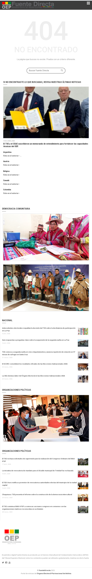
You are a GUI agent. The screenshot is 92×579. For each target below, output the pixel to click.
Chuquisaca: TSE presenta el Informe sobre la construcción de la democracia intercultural (37, 494)
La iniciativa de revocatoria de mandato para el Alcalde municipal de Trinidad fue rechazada (37, 471)
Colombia (7, 189)
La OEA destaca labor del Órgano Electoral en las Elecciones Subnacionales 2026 (33, 376)
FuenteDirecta (45, 570)
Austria (6, 161)
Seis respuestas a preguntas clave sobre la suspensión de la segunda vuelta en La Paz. (36, 340)
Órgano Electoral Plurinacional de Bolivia (54, 573)
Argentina (7, 152)
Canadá (6, 180)
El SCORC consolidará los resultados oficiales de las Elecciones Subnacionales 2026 (34, 364)
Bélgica (6, 171)
